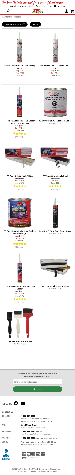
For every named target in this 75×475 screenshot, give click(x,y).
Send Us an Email (29, 425)
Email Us (59, 6)
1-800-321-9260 (28, 416)
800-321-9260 (44, 6)
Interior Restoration (12, 17)
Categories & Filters (15, 24)
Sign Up (37, 389)
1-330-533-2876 (28, 438)
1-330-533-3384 (28, 431)
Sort (35, 24)
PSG (30, 457)
